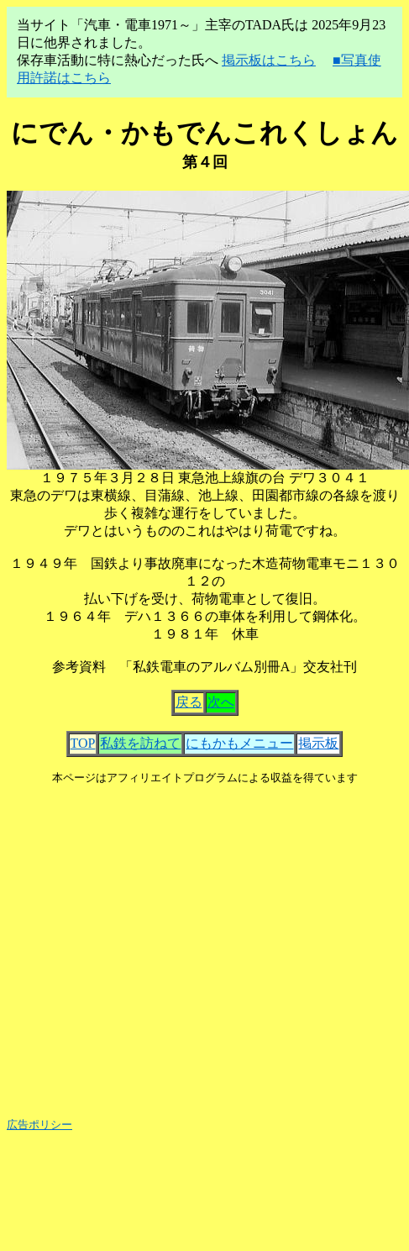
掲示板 (318, 743)
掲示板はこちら (269, 60)
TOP (83, 743)
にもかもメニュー (239, 743)
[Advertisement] (159, 945)
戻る (189, 702)
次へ (220, 702)
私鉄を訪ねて (140, 743)
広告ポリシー (39, 1124)
